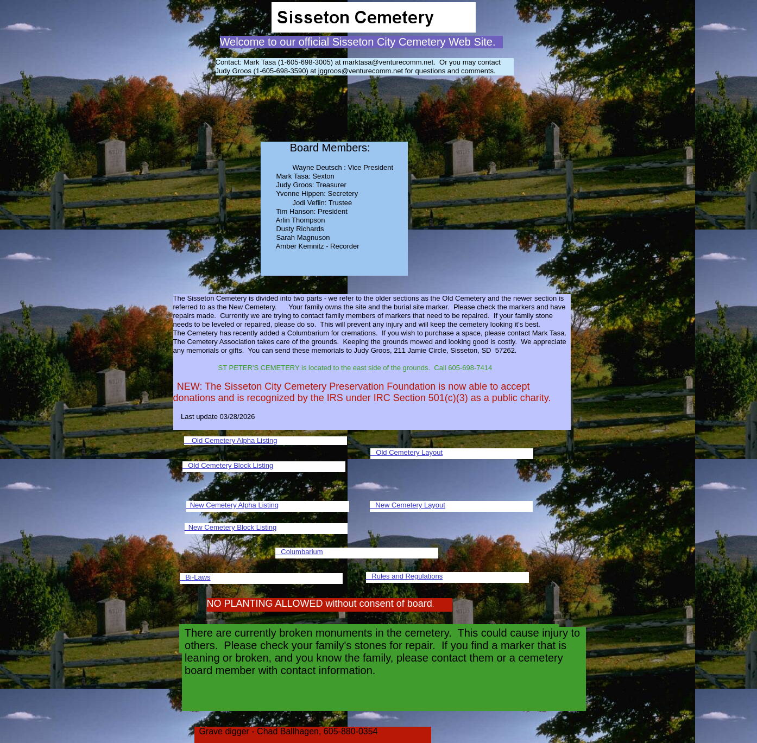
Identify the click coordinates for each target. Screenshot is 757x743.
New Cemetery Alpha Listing (232, 505)
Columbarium (299, 552)
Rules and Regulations (404, 576)
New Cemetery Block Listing (231, 527)
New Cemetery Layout (407, 505)
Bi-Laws (195, 577)
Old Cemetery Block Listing (228, 465)
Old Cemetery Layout (406, 452)
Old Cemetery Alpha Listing (230, 440)
